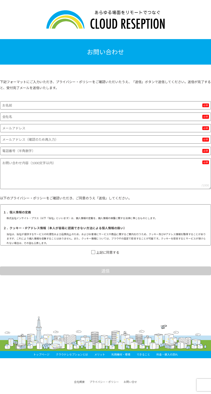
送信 (105, 270)
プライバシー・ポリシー (104, 382)
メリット (99, 354)
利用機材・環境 (120, 354)
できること (143, 354)
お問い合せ (130, 382)
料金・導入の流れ (167, 354)
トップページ (41, 354)
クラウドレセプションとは (72, 354)
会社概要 (79, 382)
